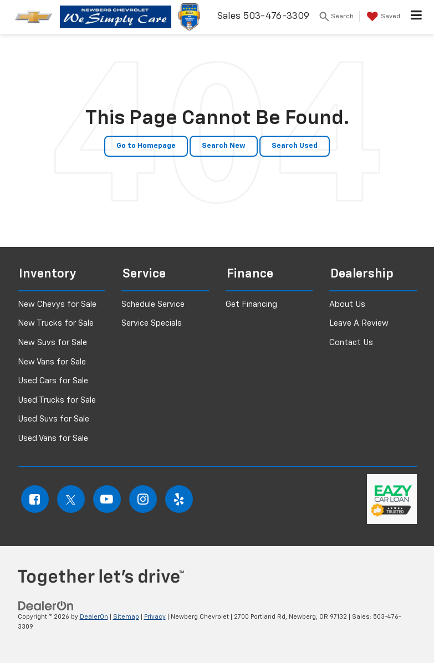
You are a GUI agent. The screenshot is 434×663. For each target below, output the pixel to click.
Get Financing (251, 304)
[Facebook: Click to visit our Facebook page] (35, 499)
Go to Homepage (146, 146)
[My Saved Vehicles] (382, 17)
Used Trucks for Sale (57, 400)
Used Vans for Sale (53, 438)
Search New (224, 146)
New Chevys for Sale (57, 304)
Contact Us (351, 342)
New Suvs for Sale (52, 342)
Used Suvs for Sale (53, 419)
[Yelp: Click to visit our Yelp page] (179, 499)
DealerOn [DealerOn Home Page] (94, 617)
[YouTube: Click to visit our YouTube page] (107, 499)
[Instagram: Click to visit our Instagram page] (143, 499)
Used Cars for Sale (53, 381)
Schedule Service (153, 304)
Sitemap (126, 617)
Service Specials (151, 323)
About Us (347, 304)
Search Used (295, 146)
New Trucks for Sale (56, 323)
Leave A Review (359, 323)
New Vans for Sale (52, 362)
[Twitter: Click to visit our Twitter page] (71, 499)
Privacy (155, 617)
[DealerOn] (46, 605)
